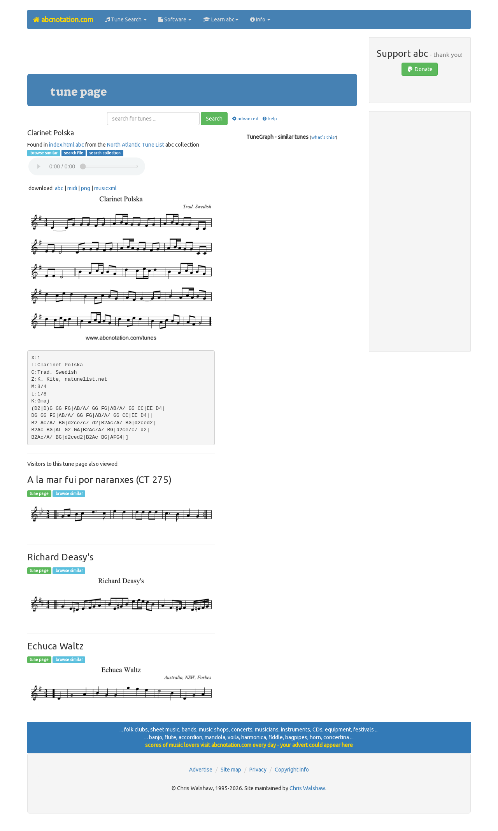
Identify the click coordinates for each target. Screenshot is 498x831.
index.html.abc (66, 145)
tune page (39, 493)
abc (59, 188)
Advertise (200, 769)
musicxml (105, 188)
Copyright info (292, 769)
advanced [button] (244, 118)
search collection (105, 152)
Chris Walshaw (307, 788)
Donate (420, 69)
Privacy (258, 769)
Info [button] (260, 19)
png (85, 188)
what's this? (323, 137)
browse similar (44, 152)
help (269, 118)
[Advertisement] (192, 54)
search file (73, 152)
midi (72, 188)
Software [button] (174, 19)
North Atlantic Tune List (135, 145)
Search (214, 118)
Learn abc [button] (220, 19)
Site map (231, 769)
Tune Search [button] (126, 19)
